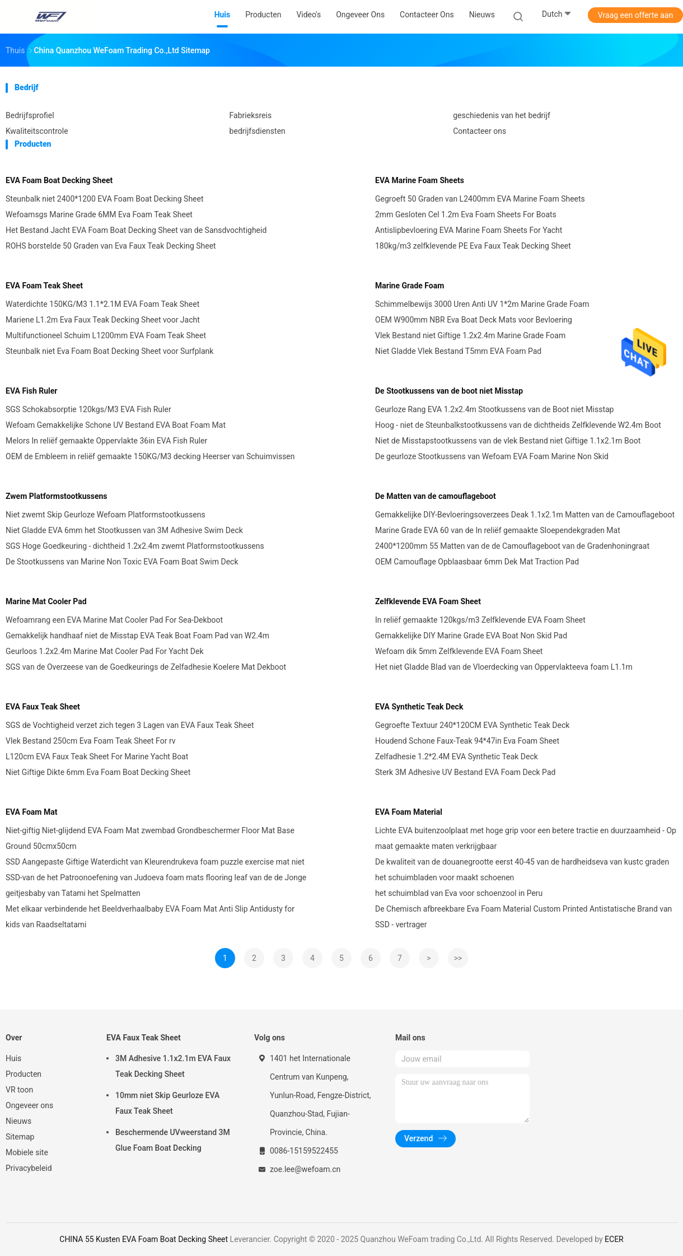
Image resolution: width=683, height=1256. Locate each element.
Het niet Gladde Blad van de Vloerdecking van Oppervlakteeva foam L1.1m (504, 666)
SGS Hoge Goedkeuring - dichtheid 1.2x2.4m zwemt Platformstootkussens (135, 545)
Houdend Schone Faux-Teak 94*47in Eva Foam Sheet (467, 740)
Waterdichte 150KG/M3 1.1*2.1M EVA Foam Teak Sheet (102, 304)
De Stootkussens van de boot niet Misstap (449, 390)
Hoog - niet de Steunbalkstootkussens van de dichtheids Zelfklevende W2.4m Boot (518, 425)
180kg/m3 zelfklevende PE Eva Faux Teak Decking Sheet (473, 245)
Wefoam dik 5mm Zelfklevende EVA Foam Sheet (458, 651)
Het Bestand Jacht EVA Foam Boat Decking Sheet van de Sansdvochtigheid (136, 230)
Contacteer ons (479, 131)
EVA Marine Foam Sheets (419, 180)
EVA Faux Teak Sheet (43, 706)
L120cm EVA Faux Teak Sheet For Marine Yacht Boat (97, 756)
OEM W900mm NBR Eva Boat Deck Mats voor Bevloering (473, 319)
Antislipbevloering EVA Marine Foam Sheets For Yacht (468, 230)
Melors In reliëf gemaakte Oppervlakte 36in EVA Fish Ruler (106, 440)
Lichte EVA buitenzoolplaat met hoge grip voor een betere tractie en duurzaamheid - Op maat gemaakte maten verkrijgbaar (525, 838)
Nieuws (18, 1121)
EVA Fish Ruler (32, 390)
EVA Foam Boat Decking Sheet (59, 180)
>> (458, 958)
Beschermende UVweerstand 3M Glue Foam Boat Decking (172, 1140)
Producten (23, 1074)
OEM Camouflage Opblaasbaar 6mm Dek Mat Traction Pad (477, 561)
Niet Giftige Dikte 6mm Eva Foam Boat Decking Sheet (98, 772)
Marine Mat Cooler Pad (46, 601)
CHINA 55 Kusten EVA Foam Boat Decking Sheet (143, 1239)
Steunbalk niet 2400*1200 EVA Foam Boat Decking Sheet (105, 198)
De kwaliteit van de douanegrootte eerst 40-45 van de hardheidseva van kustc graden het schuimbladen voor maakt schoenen (522, 869)
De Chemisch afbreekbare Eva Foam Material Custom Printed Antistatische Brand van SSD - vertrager (523, 916)
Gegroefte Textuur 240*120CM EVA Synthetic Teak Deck (472, 725)
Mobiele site (27, 1152)
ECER (614, 1239)
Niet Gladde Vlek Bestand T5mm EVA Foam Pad (458, 351)
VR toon (19, 1089)
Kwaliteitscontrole (37, 131)
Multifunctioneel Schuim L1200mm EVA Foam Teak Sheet (106, 335)
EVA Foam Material (408, 811)
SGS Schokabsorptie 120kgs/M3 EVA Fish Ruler (88, 409)
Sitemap (20, 1136)
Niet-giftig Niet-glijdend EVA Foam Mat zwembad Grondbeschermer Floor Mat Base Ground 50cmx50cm (150, 838)
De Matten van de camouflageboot (435, 496)
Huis (13, 1058)
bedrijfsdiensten (258, 131)
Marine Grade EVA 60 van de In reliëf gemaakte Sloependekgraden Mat (497, 530)
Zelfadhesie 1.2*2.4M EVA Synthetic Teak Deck (456, 756)
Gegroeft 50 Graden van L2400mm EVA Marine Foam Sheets (480, 198)
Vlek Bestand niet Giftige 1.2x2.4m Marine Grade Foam (470, 335)
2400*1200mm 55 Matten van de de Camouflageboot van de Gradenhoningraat (512, 545)
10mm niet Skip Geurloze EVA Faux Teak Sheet (167, 1103)
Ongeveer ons (29, 1105)
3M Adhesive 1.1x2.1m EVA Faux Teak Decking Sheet (173, 1066)
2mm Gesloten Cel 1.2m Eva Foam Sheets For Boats (465, 214)
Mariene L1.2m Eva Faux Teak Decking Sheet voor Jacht (103, 319)
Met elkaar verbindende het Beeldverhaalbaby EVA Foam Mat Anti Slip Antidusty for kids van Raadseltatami (150, 916)
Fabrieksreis (251, 115)
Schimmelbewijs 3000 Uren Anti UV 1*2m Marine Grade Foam (482, 304)
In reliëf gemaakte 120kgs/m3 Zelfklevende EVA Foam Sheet (480, 619)
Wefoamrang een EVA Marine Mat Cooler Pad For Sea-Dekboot (114, 619)
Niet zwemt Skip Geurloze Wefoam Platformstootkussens (105, 514)
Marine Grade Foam (409, 285)
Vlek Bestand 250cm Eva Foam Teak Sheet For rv (91, 740)
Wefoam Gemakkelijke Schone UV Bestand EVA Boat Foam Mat (116, 425)
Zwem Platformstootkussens (56, 496)
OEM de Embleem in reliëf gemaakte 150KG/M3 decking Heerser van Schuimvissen (150, 456)
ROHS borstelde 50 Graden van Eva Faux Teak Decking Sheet (111, 245)
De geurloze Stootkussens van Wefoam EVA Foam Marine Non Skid (492, 456)
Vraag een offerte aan (635, 15)
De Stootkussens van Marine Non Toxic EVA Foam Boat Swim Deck (122, 561)
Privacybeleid (29, 1168)
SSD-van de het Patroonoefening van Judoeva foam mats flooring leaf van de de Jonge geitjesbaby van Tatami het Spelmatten (156, 885)
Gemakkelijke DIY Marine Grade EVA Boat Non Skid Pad (471, 635)
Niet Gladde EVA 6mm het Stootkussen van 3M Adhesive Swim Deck (124, 530)
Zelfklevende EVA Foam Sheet (428, 601)
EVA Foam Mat (31, 811)
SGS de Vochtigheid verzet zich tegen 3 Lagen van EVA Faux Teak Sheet (130, 725)
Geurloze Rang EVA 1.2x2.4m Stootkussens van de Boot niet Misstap (494, 409)
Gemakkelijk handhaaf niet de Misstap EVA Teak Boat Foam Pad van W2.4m (137, 635)
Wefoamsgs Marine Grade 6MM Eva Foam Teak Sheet (99, 214)
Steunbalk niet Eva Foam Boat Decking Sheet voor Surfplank (109, 351)
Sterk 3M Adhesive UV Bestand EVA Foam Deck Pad (465, 772)
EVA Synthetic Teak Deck (419, 706)
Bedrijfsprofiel (30, 115)
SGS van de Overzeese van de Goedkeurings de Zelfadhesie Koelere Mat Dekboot (146, 666)
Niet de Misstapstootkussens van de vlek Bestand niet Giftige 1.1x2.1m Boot (507, 440)
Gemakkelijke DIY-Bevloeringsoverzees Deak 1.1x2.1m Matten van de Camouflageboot (525, 514)
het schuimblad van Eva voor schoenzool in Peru (458, 893)
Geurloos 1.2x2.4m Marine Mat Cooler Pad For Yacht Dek (105, 651)
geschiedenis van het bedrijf (501, 115)
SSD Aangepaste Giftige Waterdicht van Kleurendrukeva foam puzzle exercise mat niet (155, 861)
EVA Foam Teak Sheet (44, 285)
